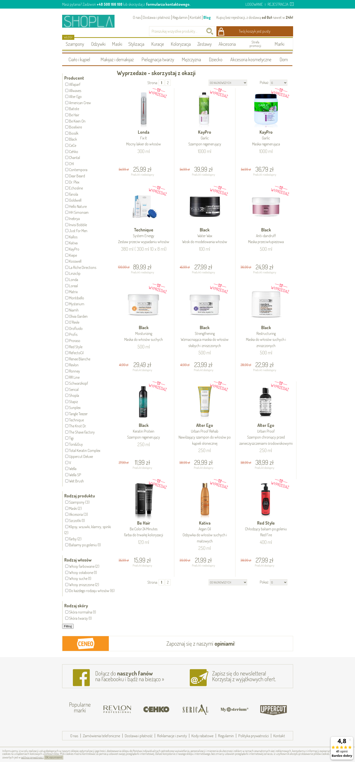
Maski (117, 44)
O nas (137, 17)
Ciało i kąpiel (79, 59)
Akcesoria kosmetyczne (250, 59)
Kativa (205, 532)
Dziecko (215, 59)
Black (205, 236)
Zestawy (204, 44)
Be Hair (144, 529)
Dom (284, 59)
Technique (144, 236)
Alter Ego (205, 434)
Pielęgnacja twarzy (157, 59)
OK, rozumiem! (53, 757)
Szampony (75, 44)
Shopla (91, 21)
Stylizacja (136, 44)
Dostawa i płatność (156, 17)
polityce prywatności (32, 757)
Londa (144, 138)
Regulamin (180, 17)
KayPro (205, 138)
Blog (207, 17)
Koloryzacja (181, 44)
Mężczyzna (191, 59)
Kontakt (195, 17)
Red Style (266, 529)
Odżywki (98, 44)
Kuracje (157, 44)
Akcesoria (227, 44)
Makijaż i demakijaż (117, 59)
